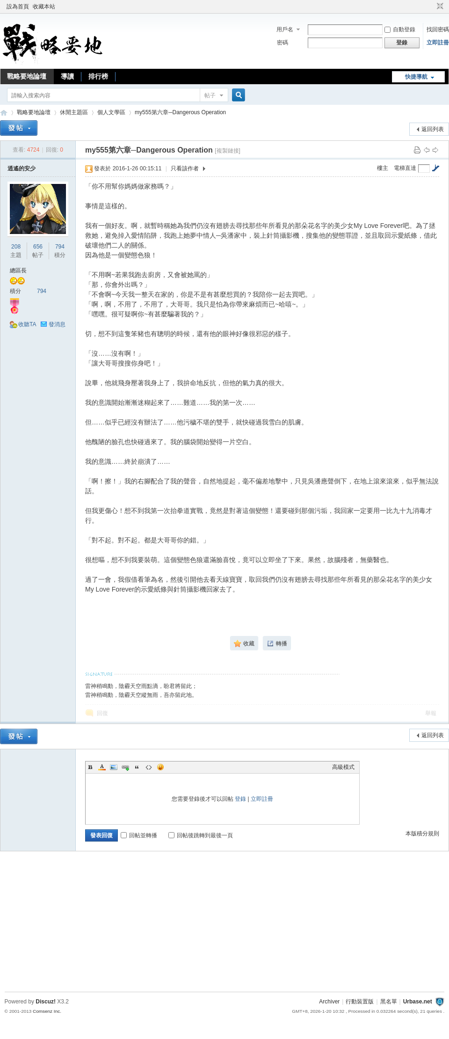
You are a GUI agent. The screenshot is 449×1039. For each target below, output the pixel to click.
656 (38, 246)
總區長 (18, 270)
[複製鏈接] (227, 150)
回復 (102, 713)
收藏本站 (44, 6)
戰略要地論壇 (26, 76)
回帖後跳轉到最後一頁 (200, 835)
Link (125, 767)
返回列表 (432, 129)
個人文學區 (111, 112)
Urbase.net (417, 1001)
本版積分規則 (422, 833)
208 (16, 246)
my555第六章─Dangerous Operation (180, 112)
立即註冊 (438, 42)
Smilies (160, 767)
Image (113, 767)
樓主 (382, 168)
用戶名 (284, 29)
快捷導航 (416, 76)
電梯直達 (405, 168)
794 (60, 246)
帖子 (210, 95)
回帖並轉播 (139, 835)
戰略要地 (3, 112)
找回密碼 (438, 29)
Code (148, 767)
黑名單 (388, 1001)
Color (102, 767)
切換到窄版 (439, 6)
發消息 (57, 324)
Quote (137, 767)
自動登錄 (399, 29)
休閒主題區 (74, 112)
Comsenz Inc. (47, 1011)
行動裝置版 (360, 1001)
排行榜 (98, 76)
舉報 (430, 713)
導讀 (67, 76)
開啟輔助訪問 (431, 6)
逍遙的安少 (21, 168)
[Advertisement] (224, 923)
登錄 (240, 799)
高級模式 (343, 767)
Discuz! (46, 1001)
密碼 (282, 42)
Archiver (329, 1001)
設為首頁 (18, 6)
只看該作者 (185, 168)
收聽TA (27, 324)
